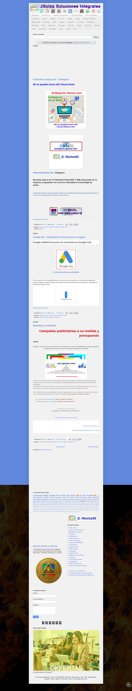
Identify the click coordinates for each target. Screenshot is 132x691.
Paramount (70, 22)
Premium (73, 509)
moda (79, 511)
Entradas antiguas (93, 447)
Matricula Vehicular (75, 508)
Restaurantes (96, 509)
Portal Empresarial (63, 499)
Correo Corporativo (91, 15)
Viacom (90, 504)
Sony (42, 511)
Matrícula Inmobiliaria (84, 508)
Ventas (51, 511)
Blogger (85, 679)
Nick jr (49, 509)
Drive (79, 503)
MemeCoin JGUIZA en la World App (45, 546)
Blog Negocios (73, 561)
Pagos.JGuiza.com (74, 538)
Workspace (52, 29)
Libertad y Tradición (89, 18)
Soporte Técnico (73, 553)
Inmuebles (59, 508)
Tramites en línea (83, 504)
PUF (66, 509)
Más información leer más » (40, 219)
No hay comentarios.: (61, 439)
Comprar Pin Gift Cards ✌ (76, 530)
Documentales (37, 501)
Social (39, 511)
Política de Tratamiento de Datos (78, 565)
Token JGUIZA (46, 511)
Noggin (62, 22)
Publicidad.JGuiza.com (43, 173)
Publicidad (34, 25)
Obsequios (62, 509)
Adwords (41, 227)
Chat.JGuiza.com (74, 547)
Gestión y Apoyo (95, 503)
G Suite (64, 497)
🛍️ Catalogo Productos (75, 532)
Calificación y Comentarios (76, 555)
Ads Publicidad (73, 536)
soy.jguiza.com (64, 227)
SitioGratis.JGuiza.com (75, 563)
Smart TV (61, 501)
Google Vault (36, 504)
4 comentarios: (60, 224)
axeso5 (68, 29)
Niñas (52, 509)
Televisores (68, 501)
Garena (44, 508)
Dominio (52, 18)
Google (70, 18)
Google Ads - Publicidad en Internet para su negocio (59, 237)
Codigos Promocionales (60, 15)
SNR (36, 511)
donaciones (36, 506)
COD (69, 506)
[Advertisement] (66, 62)
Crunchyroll (35, 18)
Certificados (43, 503)
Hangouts (54, 508)
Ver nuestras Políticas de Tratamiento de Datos (66, 417)
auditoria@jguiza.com (94, 426)
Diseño (45, 441)
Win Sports (42, 29)
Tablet (77, 504)
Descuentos (61, 503)
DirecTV (44, 18)
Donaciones (72, 557)
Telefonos (97, 25)
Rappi (43, 25)
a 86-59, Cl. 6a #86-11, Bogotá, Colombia (49, 317)
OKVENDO (93, 501)
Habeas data (49, 508)
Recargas (61, 25)
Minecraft (46, 22)
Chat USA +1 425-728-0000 (76, 571)
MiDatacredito (35, 22)
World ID (68, 511)
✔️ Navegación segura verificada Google (80, 573)
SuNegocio (72, 534)
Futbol (40, 508)
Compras (80, 506)
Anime (46, 506)
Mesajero (97, 508)
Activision (43, 506)
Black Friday (36, 503)
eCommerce (72, 511)
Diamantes (93, 506)
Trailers (78, 501)
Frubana (37, 508)
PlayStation (90, 22)
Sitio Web (71, 25)
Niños (55, 509)
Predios (69, 509)
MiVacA (41, 509)
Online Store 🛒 (73, 528)
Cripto (84, 506)
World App (63, 511)
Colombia (41, 228)
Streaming (87, 25)
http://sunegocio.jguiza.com (49, 399)
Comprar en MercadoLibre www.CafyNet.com (81, 575)
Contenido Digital (76, 15)
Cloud (52, 497)
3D (39, 506)
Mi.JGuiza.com (73, 544)
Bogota (65, 506)
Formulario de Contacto (75, 559)
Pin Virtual (80, 22)
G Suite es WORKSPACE (76, 542)
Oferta (56, 315)
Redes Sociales (73, 549)
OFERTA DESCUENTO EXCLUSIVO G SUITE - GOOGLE (85, 430)
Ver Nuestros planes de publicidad (66, 272)
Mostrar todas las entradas (81, 42)
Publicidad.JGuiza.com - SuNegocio (51, 79)
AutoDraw (56, 506)
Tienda (33, 29)
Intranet (88, 501)
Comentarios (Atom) (46, 449)
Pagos (51, 501)
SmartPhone (68, 504)
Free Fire (61, 18)
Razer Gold (51, 25)
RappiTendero (84, 509)
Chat (77, 506)
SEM (65, 315)
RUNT (76, 509)
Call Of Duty (46, 15)
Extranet (83, 503)
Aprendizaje (35, 15)
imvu (75, 29)
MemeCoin (92, 508)
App (98, 501)
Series (63, 504)
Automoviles (61, 506)
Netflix (54, 22)
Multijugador (43, 504)
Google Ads (51, 227)
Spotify (79, 25)
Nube (89, 497)
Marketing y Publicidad (44, 325)
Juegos (77, 18)
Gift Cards (70, 495)
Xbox (61, 29)
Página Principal (60, 447)
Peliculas (55, 501)
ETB (34, 508)
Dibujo (97, 506)
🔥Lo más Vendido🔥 (86, 495)
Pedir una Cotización (75, 540)
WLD (54, 511)
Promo (59, 504)
